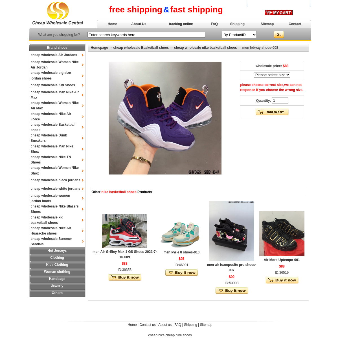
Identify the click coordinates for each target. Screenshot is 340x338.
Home (112, 24)
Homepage (99, 48)
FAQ (214, 24)
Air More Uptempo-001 (282, 260)
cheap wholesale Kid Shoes (53, 85)
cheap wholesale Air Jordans (54, 55)
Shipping (237, 24)
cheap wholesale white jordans (55, 189)
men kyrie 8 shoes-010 (181, 252)
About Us (138, 24)
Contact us (147, 325)
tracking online (181, 24)
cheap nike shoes (178, 335)
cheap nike (156, 335)
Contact (295, 24)
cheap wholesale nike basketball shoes (205, 48)
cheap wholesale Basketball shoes (141, 48)
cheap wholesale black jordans (55, 180)
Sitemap (267, 24)
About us (165, 325)
